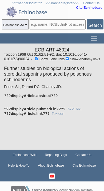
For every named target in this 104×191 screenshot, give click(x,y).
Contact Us (91, 3)
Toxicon (58, 113)
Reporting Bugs (56, 155)
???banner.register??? (62, 3)
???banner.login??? (27, 3)
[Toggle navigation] (94, 38)
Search (95, 25)
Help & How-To (19, 165)
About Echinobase (51, 165)
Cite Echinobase (84, 165)
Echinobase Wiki (25, 155)
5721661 (74, 109)
